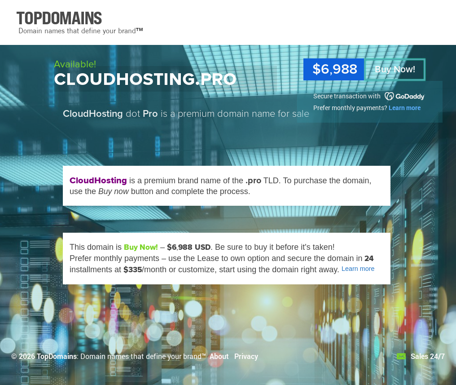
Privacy (246, 356)
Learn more (405, 107)
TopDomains (57, 356)
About (219, 356)
